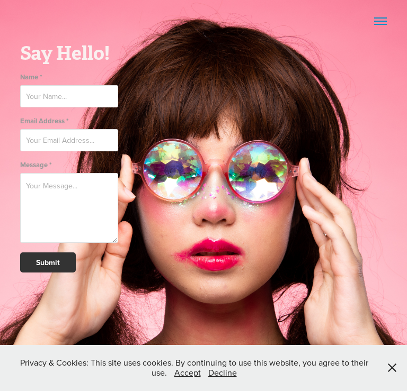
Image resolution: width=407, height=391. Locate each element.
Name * (31, 77)
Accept (187, 372)
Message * (36, 165)
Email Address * (44, 121)
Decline (222, 372)
